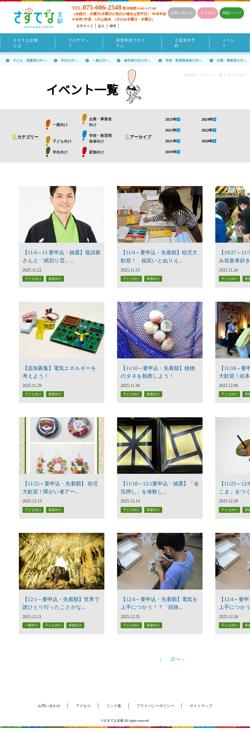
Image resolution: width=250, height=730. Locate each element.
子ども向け (62, 142)
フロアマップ (78, 43)
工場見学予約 (185, 43)
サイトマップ (201, 706)
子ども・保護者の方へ (29, 61)
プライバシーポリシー (155, 706)
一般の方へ (101, 61)
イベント (228, 43)
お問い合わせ (181, 13)
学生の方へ (69, 61)
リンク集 (113, 706)
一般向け (60, 125)
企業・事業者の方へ (231, 61)
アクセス (207, 13)
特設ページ (231, 13)
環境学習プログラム (130, 43)
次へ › (177, 659)
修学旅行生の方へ (137, 61)
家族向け (96, 153)
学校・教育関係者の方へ (183, 61)
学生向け (60, 153)
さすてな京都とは (25, 43)
